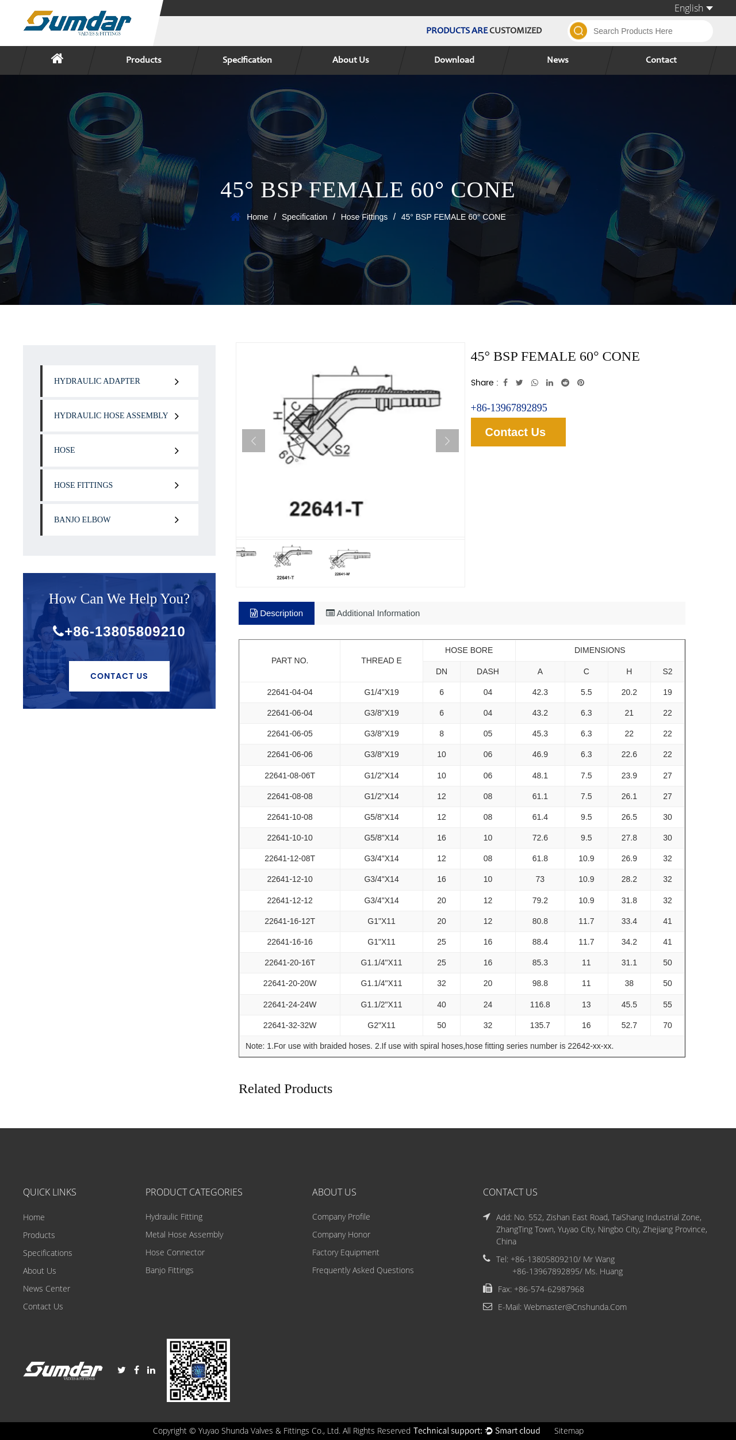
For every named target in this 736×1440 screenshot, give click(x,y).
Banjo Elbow (82, 519)
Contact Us (119, 676)
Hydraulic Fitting (173, 1217)
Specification (247, 60)
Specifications (47, 1252)
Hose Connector (175, 1252)
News (558, 60)
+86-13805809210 (119, 631)
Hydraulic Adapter (97, 381)
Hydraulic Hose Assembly (111, 415)
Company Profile (341, 1217)
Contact (661, 60)
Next (447, 440)
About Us (350, 60)
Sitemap (569, 1431)
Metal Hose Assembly (184, 1234)
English (693, 8)
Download (454, 60)
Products (144, 60)
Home (257, 216)
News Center (46, 1288)
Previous (253, 440)
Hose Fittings (364, 216)
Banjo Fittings (169, 1270)
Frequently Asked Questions (363, 1270)
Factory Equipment (345, 1252)
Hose (64, 450)
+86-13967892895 (509, 408)
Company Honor (341, 1234)
